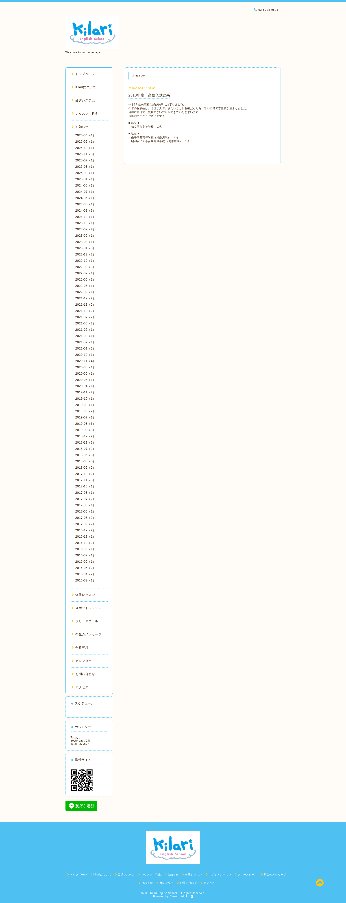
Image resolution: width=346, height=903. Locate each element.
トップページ (83, 74)
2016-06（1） (85, 561)
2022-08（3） (85, 267)
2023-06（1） (85, 235)
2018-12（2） (85, 436)
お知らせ (80, 127)
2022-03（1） (85, 285)
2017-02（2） (85, 524)
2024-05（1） (85, 204)
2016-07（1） (85, 555)
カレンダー (82, 661)
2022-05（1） (85, 279)
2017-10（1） (85, 486)
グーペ (173, 896)
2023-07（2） (85, 229)
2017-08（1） (85, 492)
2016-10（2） (85, 543)
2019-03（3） (85, 423)
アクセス (80, 687)
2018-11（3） (85, 442)
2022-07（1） (85, 273)
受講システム (83, 100)
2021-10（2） (85, 311)
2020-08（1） (85, 367)
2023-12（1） (85, 217)
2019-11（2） (85, 392)
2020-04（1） (85, 386)
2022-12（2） (85, 254)
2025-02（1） (85, 173)
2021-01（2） (85, 348)
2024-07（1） (85, 191)
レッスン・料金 (85, 113)
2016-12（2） (85, 530)
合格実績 (80, 647)
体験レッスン (83, 594)
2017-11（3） (85, 480)
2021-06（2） (85, 323)
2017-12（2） (85, 474)
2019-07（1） (85, 417)
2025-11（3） (85, 154)
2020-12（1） (85, 354)
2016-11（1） (85, 536)
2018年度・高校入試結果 (149, 95)
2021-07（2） (85, 317)
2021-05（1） (85, 329)
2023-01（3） (85, 248)
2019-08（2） (85, 411)
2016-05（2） (85, 568)
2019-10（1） (85, 398)
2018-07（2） (85, 448)
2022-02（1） (85, 292)
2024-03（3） (85, 210)
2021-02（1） (85, 342)
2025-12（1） (85, 148)
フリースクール (85, 621)
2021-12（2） (85, 298)
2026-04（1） (85, 135)
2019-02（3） (85, 430)
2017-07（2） (85, 499)
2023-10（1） (85, 223)
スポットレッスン (87, 608)
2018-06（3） (85, 455)
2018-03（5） (85, 461)
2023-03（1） (85, 242)
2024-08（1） (85, 185)
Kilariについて (84, 87)
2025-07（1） (85, 160)
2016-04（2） (85, 574)
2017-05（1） (85, 511)
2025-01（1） (85, 179)
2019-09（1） (85, 405)
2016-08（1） (85, 549)
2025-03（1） (85, 166)
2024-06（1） (85, 198)
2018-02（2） (85, 467)
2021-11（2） (85, 304)
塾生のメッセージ (87, 634)
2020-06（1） (85, 373)
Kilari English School (163, 893)
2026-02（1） (85, 141)
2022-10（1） (85, 260)
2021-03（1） (85, 336)
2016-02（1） (85, 580)
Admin (184, 896)
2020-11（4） (85, 361)
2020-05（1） (85, 380)
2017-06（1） (85, 505)
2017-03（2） (85, 517)
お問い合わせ (83, 674)
